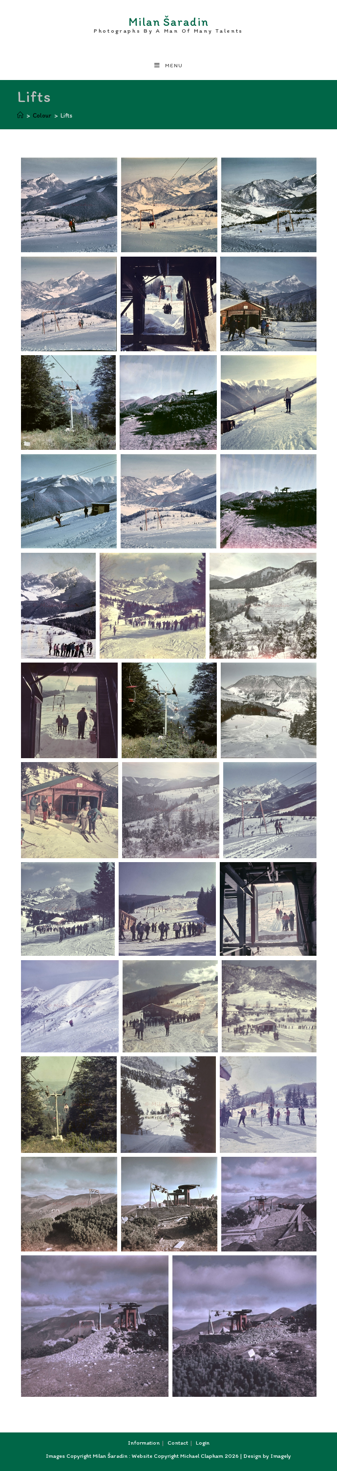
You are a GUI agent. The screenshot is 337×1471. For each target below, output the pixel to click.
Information (144, 1442)
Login (203, 1442)
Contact (178, 1442)
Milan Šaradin (168, 23)
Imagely (281, 1455)
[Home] (20, 115)
